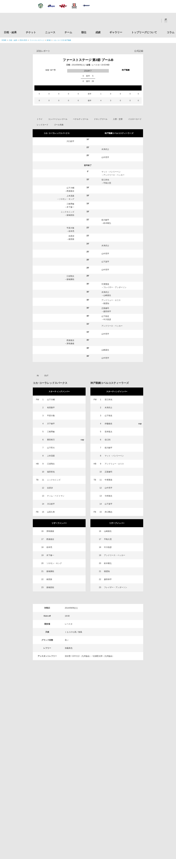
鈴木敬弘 (107, 223)
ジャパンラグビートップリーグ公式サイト (19, 21)
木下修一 (70, 207)
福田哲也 (51, 472)
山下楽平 (105, 262)
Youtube (156, 21)
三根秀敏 (70, 204)
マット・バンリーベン (111, 172)
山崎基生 (107, 295)
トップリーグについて (144, 32)
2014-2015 (23, 40)
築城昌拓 (70, 215)
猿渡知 (106, 303)
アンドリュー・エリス (111, 300)
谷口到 (107, 440)
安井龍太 (108, 432)
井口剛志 (108, 512)
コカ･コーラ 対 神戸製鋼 (62, 40)
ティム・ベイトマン (55, 496)
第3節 (49, 40)
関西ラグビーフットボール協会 (147, 748)
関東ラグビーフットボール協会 (147, 736)
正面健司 (105, 308)
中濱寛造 (105, 284)
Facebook (147, 21)
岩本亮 (71, 231)
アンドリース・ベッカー (113, 175)
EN (165, 22)
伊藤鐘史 (108, 424)
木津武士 (105, 149)
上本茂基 (70, 196)
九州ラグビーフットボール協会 (147, 760)
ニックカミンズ (67, 212)
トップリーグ (27, 720)
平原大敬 (70, 228)
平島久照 (107, 183)
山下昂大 (51, 448)
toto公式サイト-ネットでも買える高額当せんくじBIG (147, 797)
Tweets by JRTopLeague (90, 720)
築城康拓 (70, 279)
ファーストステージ (37, 40)
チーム (68, 32)
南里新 (71, 239)
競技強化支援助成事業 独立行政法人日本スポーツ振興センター (147, 809)
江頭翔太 (70, 276)
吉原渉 (71, 236)
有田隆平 (51, 407)
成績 (97, 32)
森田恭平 (107, 311)
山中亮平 (105, 157)
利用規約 (69, 836)
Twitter (138, 21)
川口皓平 (70, 141)
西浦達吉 (70, 191)
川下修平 (51, 424)
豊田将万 (51, 440)
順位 (83, 32)
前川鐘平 (105, 220)
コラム (170, 32)
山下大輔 (70, 188)
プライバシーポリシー (86, 836)
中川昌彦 (107, 319)
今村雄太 (108, 496)
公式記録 (138, 51)
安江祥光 (105, 180)
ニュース (50, 32)
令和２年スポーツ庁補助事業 (147, 821)
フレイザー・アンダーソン (114, 287)
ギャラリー (115, 32)
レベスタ (96, 65)
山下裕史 (105, 316)
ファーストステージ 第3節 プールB (88, 60)
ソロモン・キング (66, 199)
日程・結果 (10, 32)
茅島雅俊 (70, 343)
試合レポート (43, 51)
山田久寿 (51, 512)
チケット (31, 32)
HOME (4, 40)
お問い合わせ (106, 836)
